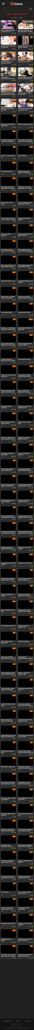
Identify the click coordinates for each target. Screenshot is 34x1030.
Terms (17, 1021)
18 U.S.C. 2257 (27, 1021)
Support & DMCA (7, 1021)
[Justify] (3, 4)
